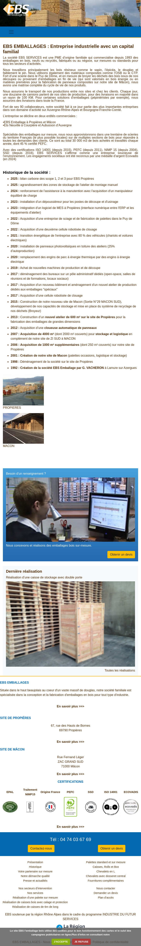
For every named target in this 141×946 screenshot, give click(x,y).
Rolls (107, 866)
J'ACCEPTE (61, 941)
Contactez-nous (41, 848)
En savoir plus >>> (70, 706)
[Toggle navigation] (11, 32)
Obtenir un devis (121, 554)
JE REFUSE (81, 941)
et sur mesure (117, 862)
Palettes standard (97, 862)
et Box (115, 866)
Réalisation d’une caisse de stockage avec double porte (44, 577)
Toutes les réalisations (120, 670)
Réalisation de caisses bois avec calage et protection (35, 902)
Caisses (98, 866)
